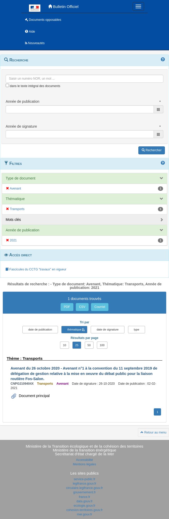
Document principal (34, 396)
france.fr (84, 497)
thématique (74, 329)
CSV (82, 307)
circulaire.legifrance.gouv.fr (84, 488)
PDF (67, 307)
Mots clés (13, 220)
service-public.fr (84, 479)
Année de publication (22, 230)
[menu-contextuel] (7, 85)
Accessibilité (84, 460)
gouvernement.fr (84, 492)
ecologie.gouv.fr (84, 505)
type (136, 329)
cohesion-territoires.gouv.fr (84, 510)
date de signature (108, 329)
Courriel (99, 307)
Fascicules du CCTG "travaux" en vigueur (35, 269)
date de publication (40, 329)
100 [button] (102, 345)
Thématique (15, 199)
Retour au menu (153, 432)
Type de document (20, 178)
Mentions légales (84, 464)
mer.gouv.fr (84, 514)
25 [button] (76, 345)
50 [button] (89, 345)
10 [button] (64, 345)
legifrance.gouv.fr (84, 483)
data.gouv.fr (84, 501)
